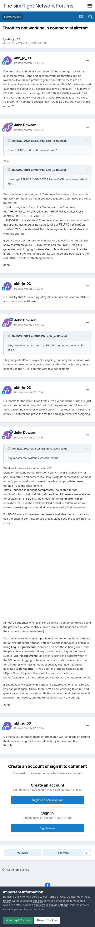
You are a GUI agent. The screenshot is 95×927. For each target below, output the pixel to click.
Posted (29, 62)
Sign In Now (47, 828)
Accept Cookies (18, 920)
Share (22, 853)
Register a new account (47, 800)
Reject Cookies (47, 920)
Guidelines (73, 896)
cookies (38, 900)
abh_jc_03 (13, 39)
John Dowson (25, 125)
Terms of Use (56, 896)
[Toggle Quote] (9, 140)
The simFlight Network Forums (38, 6)
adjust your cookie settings (51, 905)
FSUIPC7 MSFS (36, 43)
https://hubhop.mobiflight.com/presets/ (29, 489)
